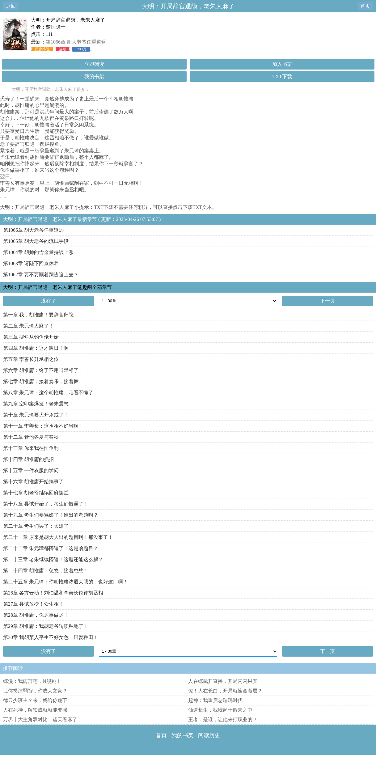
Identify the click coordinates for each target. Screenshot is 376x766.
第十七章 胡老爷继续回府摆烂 (36, 492)
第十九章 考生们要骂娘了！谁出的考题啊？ (50, 515)
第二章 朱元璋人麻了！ (28, 325)
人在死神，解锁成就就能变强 (35, 710)
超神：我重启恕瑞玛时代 (215, 700)
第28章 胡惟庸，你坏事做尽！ (36, 615)
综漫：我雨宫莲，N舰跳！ (32, 681)
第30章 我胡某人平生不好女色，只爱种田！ (50, 637)
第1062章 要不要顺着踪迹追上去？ (40, 274)
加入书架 (282, 64)
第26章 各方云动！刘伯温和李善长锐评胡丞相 (53, 592)
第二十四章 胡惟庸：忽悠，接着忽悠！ (45, 570)
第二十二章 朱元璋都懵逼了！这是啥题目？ (50, 548)
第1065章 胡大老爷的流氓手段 (36, 241)
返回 (11, 6)
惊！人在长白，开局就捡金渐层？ (225, 690)
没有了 (48, 300)
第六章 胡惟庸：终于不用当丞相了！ (43, 370)
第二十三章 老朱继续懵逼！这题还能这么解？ (53, 559)
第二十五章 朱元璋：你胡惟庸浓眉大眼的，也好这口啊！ (65, 581)
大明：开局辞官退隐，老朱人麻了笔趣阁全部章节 (57, 287)
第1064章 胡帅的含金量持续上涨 (38, 252)
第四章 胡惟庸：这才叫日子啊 (36, 348)
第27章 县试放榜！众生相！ (33, 604)
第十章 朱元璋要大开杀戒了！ (36, 414)
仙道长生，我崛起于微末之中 (220, 710)
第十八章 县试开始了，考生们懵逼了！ (45, 503)
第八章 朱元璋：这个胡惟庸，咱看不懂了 (48, 392)
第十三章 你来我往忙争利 (31, 448)
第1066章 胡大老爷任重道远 (76, 41)
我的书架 (94, 76)
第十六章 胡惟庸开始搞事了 (33, 481)
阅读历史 (209, 735)
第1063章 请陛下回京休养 (31, 263)
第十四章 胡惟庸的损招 (28, 459)
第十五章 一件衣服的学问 (31, 470)
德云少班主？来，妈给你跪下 (35, 700)
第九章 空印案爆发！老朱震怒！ (38, 403)
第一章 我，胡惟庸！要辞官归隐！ (40, 314)
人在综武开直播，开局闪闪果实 (222, 681)
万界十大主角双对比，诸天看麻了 (40, 719)
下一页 (327, 300)
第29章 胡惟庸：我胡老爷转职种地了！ (45, 626)
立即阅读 (94, 64)
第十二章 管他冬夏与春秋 (31, 437)
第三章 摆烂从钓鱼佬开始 (31, 337)
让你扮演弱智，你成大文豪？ (35, 690)
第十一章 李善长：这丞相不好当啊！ (43, 426)
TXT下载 (282, 76)
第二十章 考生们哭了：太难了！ (38, 526)
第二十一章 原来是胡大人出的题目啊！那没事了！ (58, 537)
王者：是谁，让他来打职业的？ (222, 719)
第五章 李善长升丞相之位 (31, 359)
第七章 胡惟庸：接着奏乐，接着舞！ (43, 381)
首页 (365, 6)
